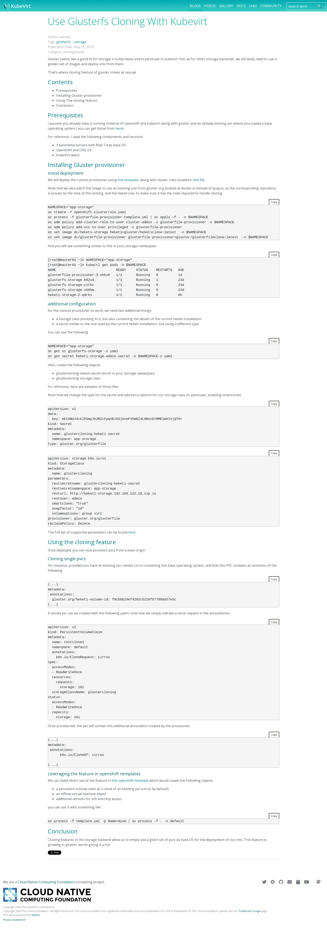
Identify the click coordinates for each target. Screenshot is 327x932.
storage (80, 42)
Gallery (226, 6)
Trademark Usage (249, 911)
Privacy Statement (14, 920)
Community (271, 6)
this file (199, 180)
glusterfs (63, 42)
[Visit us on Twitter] (264, 882)
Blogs (195, 6)
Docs (240, 6)
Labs (253, 6)
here (119, 128)
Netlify (36, 915)
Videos (210, 6)
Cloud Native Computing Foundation (46, 882)
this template (128, 180)
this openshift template (130, 780)
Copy (274, 202)
